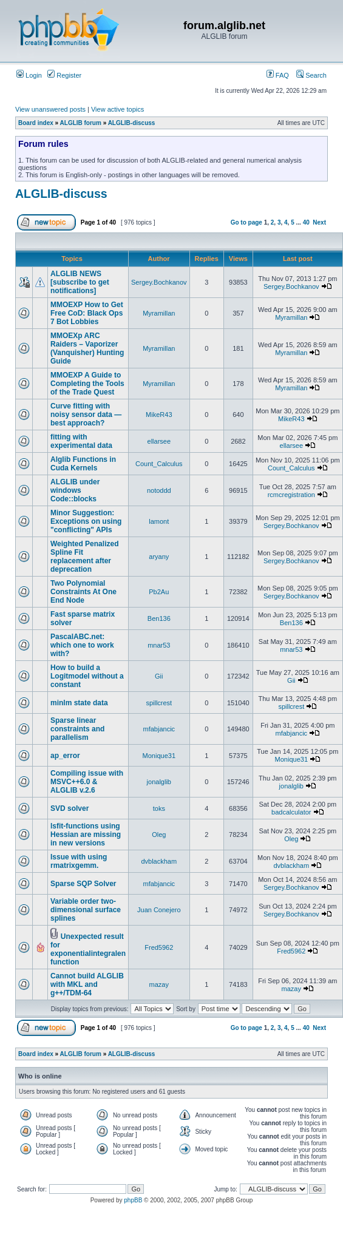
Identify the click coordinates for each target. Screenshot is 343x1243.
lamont (159, 521)
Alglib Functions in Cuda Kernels (83, 463)
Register (64, 75)
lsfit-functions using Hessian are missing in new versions (85, 834)
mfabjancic (159, 729)
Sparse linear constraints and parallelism (77, 729)
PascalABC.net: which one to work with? (82, 645)
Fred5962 (158, 947)
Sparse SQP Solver (83, 883)
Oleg (159, 834)
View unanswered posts (50, 109)
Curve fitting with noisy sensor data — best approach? (85, 414)
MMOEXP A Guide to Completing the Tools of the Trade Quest (87, 383)
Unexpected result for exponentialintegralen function (88, 949)
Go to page (246, 222)
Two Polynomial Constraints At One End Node (83, 592)
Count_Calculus (159, 463)
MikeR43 (159, 414)
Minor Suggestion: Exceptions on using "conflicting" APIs (85, 521)
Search (311, 75)
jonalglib (159, 781)
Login (29, 75)
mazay (159, 984)
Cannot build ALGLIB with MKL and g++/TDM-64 (87, 984)
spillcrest (159, 702)
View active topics (117, 109)
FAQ (278, 75)
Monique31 (159, 755)
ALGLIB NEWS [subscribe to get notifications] (79, 282)
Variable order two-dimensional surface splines (85, 910)
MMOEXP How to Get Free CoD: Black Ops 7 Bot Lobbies (86, 313)
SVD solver (69, 808)
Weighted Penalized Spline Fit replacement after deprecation (84, 557)
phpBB (133, 1200)
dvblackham (159, 861)
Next (319, 222)
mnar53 (159, 645)
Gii (159, 676)
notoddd (159, 490)
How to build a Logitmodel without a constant (87, 676)
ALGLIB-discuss (131, 123)
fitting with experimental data (81, 441)
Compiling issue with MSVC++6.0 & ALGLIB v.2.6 (86, 781)
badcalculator (291, 812)
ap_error (65, 755)
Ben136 (159, 618)
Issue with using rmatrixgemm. (78, 861)
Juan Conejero (159, 909)
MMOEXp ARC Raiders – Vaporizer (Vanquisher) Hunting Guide (87, 348)
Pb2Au (159, 591)
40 (306, 222)
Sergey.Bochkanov (159, 282)
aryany (159, 556)
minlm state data (79, 703)
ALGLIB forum (80, 123)
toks (159, 808)
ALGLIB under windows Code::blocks (75, 490)
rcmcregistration (291, 494)
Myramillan (159, 313)
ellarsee (159, 441)
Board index (35, 123)
